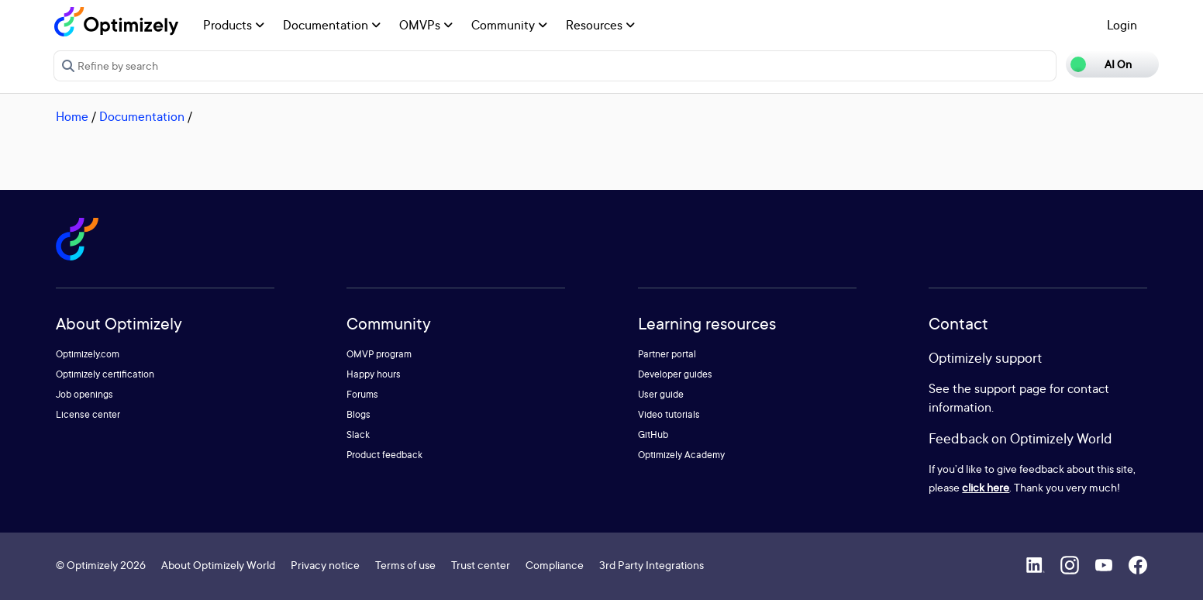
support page (1010, 388)
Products (233, 24)
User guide (661, 394)
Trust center (480, 564)
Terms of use (405, 564)
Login (1122, 24)
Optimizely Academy (681, 454)
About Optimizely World (218, 564)
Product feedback (384, 454)
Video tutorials (669, 414)
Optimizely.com (87, 353)
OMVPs (426, 24)
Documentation (332, 24)
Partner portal (667, 353)
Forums (362, 394)
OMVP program (379, 353)
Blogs (358, 414)
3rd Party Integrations (651, 564)
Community (509, 24)
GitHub (653, 434)
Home (72, 116)
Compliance (555, 564)
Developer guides (675, 374)
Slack (358, 434)
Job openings (84, 394)
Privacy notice (325, 564)
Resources (600, 24)
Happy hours (373, 374)
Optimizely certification (105, 374)
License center (88, 414)
